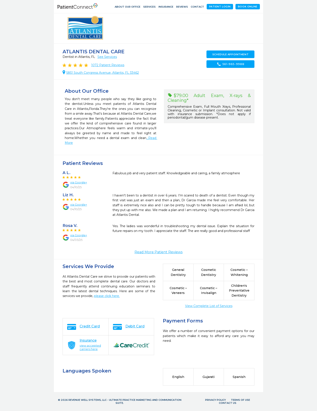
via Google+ (78, 182)
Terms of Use (240, 399)
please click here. (107, 296)
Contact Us (227, 402)
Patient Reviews (107, 65)
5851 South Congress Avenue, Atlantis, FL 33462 (102, 73)
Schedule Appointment (230, 54)
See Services (107, 57)
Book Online (247, 6)
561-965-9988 (230, 64)
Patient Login (220, 6)
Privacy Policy (215, 399)
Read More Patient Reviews (158, 252)
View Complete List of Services (208, 306)
